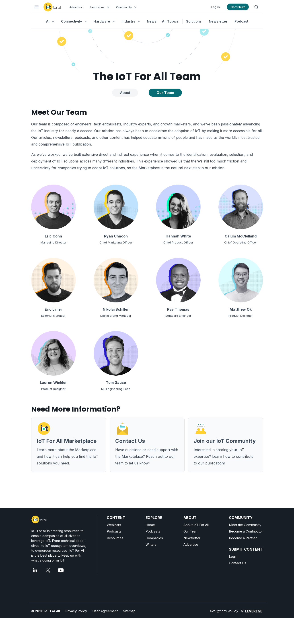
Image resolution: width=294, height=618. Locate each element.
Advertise (75, 7)
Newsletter (218, 21)
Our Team (190, 531)
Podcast (241, 21)
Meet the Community (245, 525)
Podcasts (114, 531)
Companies (154, 538)
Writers (151, 544)
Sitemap (129, 611)
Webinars (114, 525)
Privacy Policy (76, 611)
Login (233, 556)
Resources (115, 538)
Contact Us (237, 563)
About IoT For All (196, 525)
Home (150, 525)
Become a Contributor (246, 531)
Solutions (194, 21)
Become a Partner (243, 538)
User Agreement (105, 611)
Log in (215, 7)
